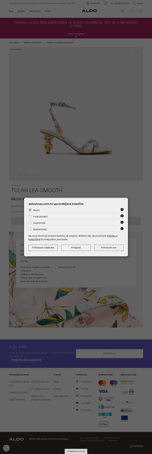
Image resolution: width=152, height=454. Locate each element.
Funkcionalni (40, 216)
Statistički (39, 223)
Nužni (36, 210)
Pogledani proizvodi (76, 451)
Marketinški (40, 229)
